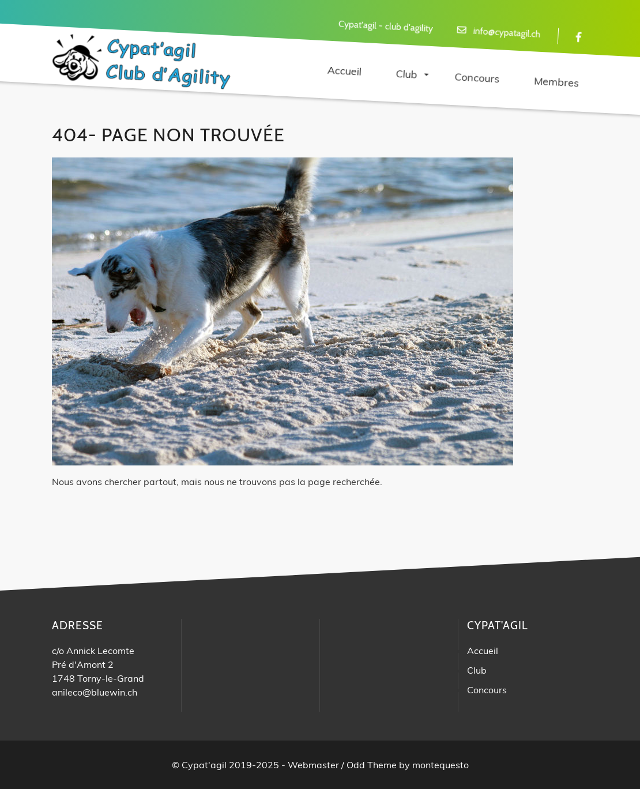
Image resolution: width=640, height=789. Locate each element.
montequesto (440, 765)
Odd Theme (372, 765)
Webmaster (313, 765)
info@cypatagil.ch (507, 32)
